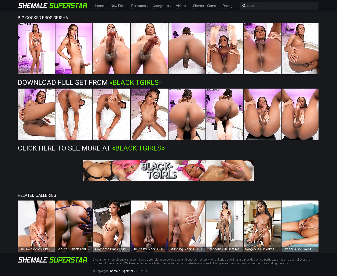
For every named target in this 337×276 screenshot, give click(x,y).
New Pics (117, 6)
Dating (227, 6)
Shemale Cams (204, 6)
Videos (181, 6)
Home (99, 6)
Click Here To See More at (91, 148)
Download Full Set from (90, 82)
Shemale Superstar (121, 271)
